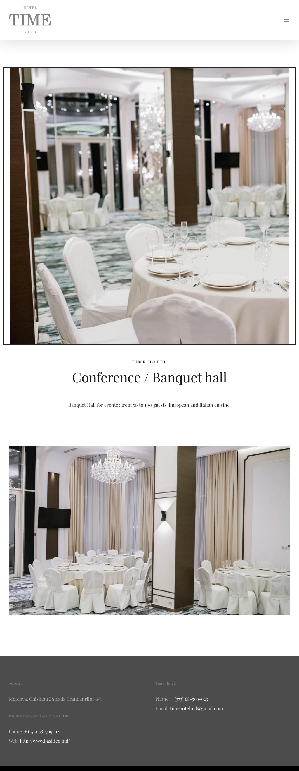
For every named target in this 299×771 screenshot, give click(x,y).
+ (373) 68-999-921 (42, 731)
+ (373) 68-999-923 (189, 699)
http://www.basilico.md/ (45, 741)
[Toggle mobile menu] (287, 20)
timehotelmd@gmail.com (196, 708)
